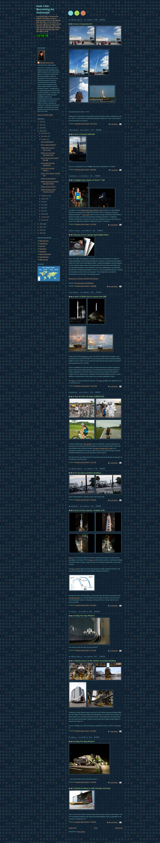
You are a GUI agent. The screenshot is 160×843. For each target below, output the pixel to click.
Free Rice (42, 246)
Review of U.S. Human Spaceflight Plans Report (83, 278)
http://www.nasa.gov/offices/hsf (83, 283)
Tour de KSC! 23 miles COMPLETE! (89, 396)
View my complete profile (45, 115)
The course (85, 214)
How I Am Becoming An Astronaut (45, 9)
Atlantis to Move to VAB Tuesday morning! (92, 788)
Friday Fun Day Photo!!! (84, 616)
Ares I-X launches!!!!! (83, 24)
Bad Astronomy (44, 240)
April (42, 211)
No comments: (113, 286)
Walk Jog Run (43, 259)
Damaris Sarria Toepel (47, 62)
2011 (41, 125)
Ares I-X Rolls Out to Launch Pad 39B (90, 297)
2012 (41, 122)
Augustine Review (74, 598)
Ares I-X (85, 356)
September (44, 195)
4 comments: (114, 386)
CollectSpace (43, 243)
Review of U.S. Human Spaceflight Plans (91, 235)
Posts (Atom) (81, 831)
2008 (41, 224)
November (44, 136)
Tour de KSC (88, 444)
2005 (41, 233)
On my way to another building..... (88, 473)
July (42, 201)
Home (96, 828)
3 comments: (114, 224)
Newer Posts (73, 828)
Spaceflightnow (44, 257)
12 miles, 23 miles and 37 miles (102, 448)
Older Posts (118, 828)
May (42, 208)
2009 (41, 131)
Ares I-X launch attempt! (84, 134)
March (43, 214)
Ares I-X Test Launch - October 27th (89, 510)
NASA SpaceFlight (45, 254)
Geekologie (42, 249)
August (43, 198)
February (44, 217)
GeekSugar (42, 251)
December (44, 133)
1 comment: (114, 124)
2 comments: (114, 463)
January (43, 220)
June (43, 205)
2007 (41, 227)
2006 (41, 230)
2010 (41, 128)
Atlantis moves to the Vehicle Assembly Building (95, 661)
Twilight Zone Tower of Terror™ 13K (89, 180)
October (43, 139)
